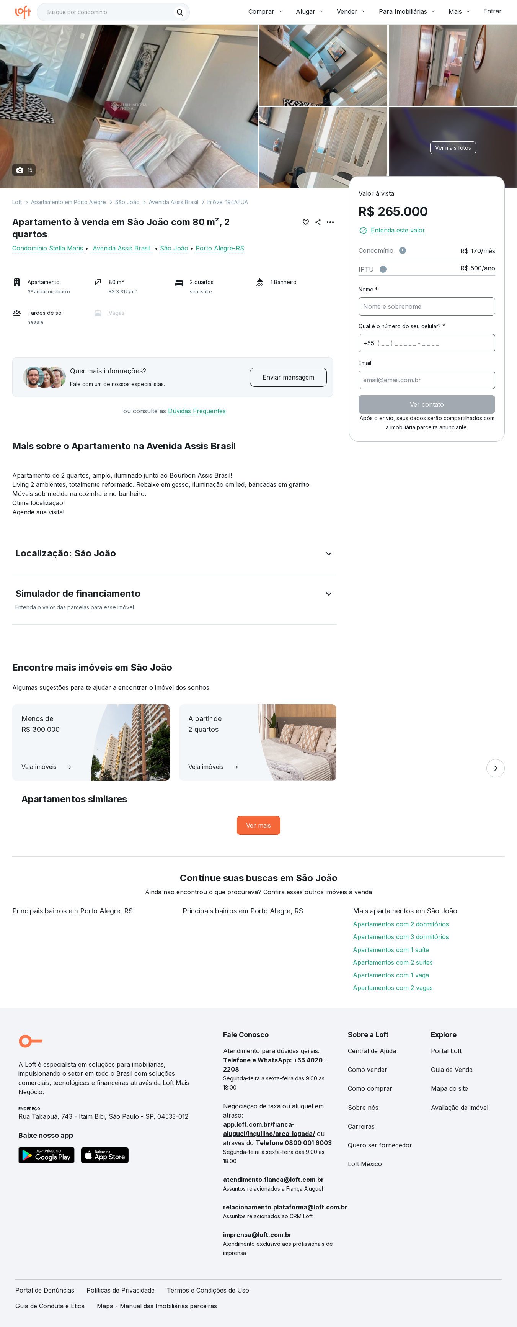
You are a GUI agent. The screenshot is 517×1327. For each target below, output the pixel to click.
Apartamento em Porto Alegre (68, 202)
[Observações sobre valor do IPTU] (383, 269)
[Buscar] (180, 12)
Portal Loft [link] (446, 1051)
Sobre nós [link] (363, 1107)
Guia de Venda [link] (452, 1069)
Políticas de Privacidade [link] (120, 1290)
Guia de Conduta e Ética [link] (50, 1306)
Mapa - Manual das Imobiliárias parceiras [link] (157, 1306)
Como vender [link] (367, 1069)
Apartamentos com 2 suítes (393, 962)
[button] (174, 555)
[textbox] (113, 12)
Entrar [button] (492, 11)
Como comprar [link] (370, 1088)
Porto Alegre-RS (220, 248)
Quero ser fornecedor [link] (380, 1145)
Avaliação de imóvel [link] (459, 1107)
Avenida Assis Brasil (173, 202)
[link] (258, 825)
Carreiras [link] (361, 1126)
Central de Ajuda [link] (372, 1051)
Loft (17, 202)
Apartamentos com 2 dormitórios (401, 924)
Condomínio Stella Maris (47, 248)
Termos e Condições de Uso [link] (208, 1290)
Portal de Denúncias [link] (44, 1290)
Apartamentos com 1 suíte (391, 950)
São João (127, 202)
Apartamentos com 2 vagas (393, 988)
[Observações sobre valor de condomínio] (402, 250)
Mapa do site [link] (449, 1088)
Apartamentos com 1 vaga (391, 975)
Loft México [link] (365, 1164)
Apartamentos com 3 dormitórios (401, 937)
